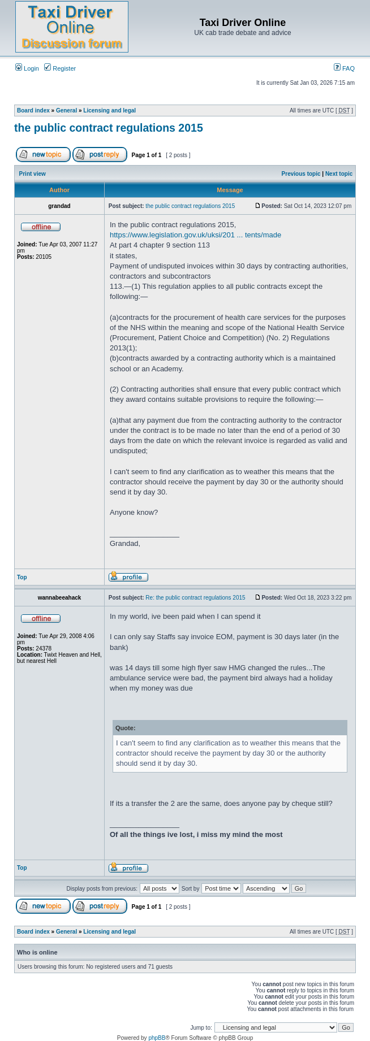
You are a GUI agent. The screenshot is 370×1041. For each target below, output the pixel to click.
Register (60, 68)
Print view (32, 174)
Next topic (338, 174)
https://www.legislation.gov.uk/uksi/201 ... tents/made (195, 235)
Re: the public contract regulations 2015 (195, 598)
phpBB (156, 1038)
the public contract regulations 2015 (108, 128)
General (66, 110)
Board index (33, 110)
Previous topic (301, 174)
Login (27, 68)
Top (22, 577)
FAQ (344, 68)
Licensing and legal (109, 110)
